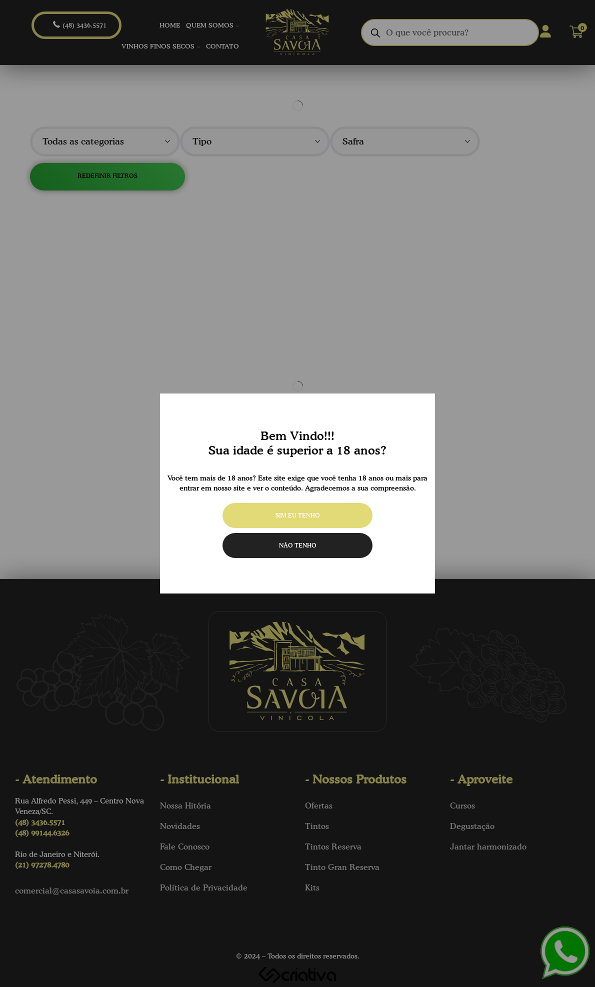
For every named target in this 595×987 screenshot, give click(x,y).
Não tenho (297, 545)
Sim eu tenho (298, 515)
